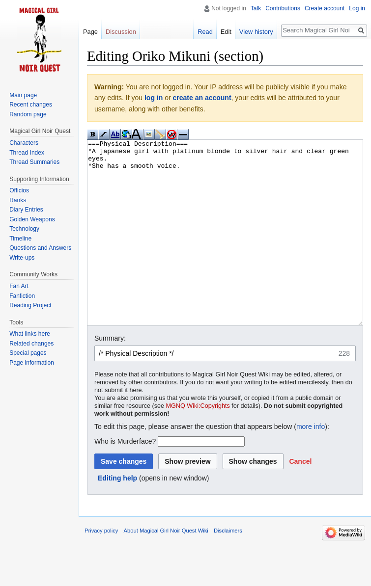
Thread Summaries (34, 162)
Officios (19, 190)
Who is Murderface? (125, 478)
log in (153, 98)
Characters (23, 142)
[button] (300, 498)
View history (256, 31)
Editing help (117, 515)
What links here (29, 333)
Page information (31, 362)
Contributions (282, 8)
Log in (357, 8)
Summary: (110, 375)
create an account (202, 98)
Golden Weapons (32, 219)
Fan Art (19, 286)
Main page (23, 95)
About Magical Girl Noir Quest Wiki (166, 567)
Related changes (31, 343)
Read (205, 31)
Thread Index (26, 152)
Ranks (17, 200)
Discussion (121, 31)
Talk (256, 8)
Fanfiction (22, 296)
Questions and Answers (40, 247)
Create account (324, 8)
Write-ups (21, 257)
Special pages (27, 352)
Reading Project (30, 305)
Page (90, 31)
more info (310, 463)
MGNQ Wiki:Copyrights (198, 442)
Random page (27, 114)
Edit (226, 31)
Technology (24, 228)
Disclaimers (228, 567)
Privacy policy (101, 567)
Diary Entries (26, 209)
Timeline (20, 238)
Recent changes (30, 104)
